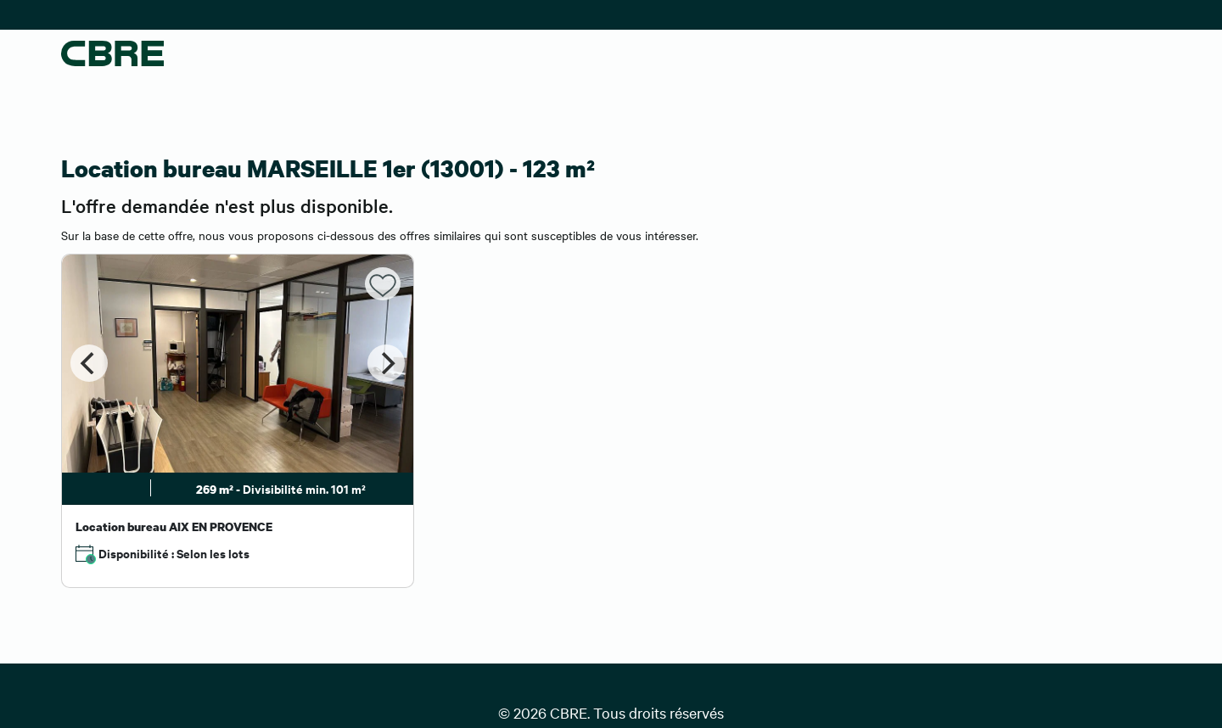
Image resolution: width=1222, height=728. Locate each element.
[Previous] (89, 363)
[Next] (386, 363)
